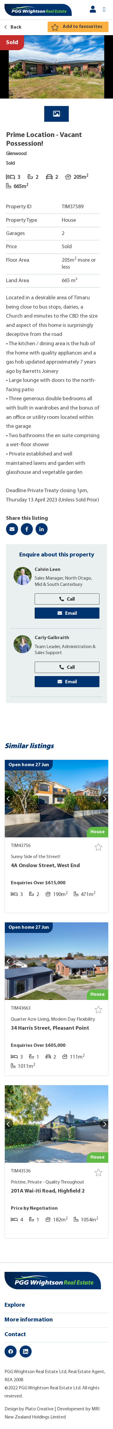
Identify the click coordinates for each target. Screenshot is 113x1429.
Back (13, 27)
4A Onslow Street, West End (45, 866)
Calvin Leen (48, 569)
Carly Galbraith (52, 637)
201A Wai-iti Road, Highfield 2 (48, 1191)
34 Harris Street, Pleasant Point (50, 1028)
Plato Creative (39, 1409)
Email (67, 613)
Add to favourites (82, 26)
